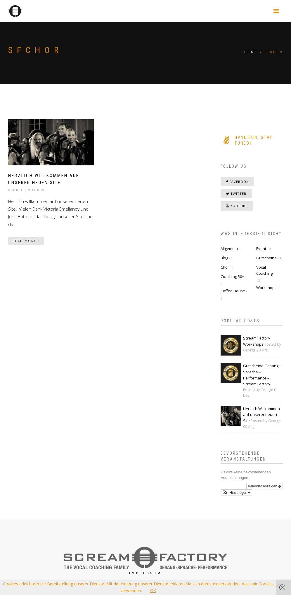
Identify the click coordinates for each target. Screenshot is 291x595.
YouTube (236, 206)
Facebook (237, 181)
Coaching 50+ (232, 276)
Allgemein (229, 248)
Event (261, 248)
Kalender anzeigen (264, 486)
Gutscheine (266, 257)
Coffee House (233, 290)
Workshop (265, 287)
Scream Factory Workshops (256, 341)
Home (251, 52)
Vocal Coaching (264, 270)
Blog (224, 257)
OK (153, 590)
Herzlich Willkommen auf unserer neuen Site (261, 415)
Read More (26, 241)
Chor (225, 267)
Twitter (236, 193)
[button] (236, 493)
